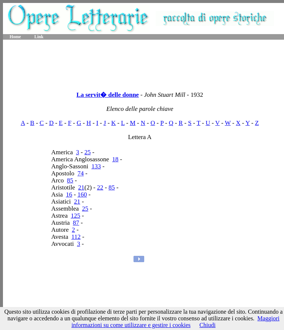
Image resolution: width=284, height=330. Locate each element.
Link (39, 36)
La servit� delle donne (108, 94)
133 (96, 166)
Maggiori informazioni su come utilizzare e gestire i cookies (175, 321)
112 (76, 236)
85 (70, 180)
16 (69, 194)
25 (87, 152)
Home (15, 36)
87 (76, 222)
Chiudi (207, 325)
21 (81, 187)
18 (115, 159)
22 (100, 187)
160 (82, 194)
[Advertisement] (143, 63)
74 (80, 173)
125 (75, 215)
